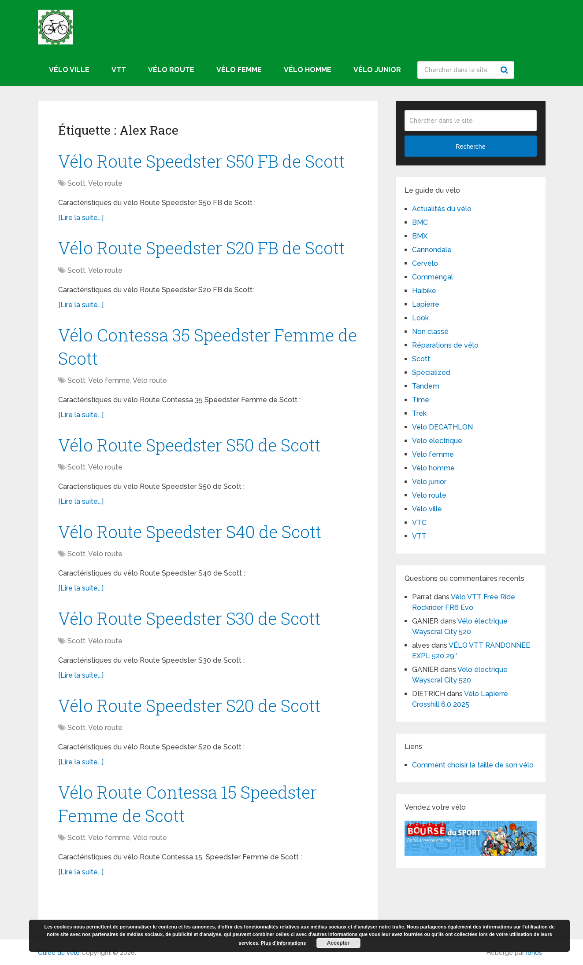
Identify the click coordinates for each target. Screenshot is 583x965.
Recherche (505, 70)
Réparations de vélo (445, 345)
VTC (419, 522)
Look (420, 318)
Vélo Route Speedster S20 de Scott (189, 705)
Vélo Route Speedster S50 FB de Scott (201, 161)
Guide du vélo (59, 952)
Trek (419, 413)
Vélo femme (239, 70)
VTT (118, 70)
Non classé (430, 331)
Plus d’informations (283, 943)
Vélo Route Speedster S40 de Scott (189, 532)
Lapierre (425, 304)
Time (420, 400)
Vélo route (171, 70)
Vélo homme (307, 70)
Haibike (424, 290)
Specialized (431, 372)
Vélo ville (69, 70)
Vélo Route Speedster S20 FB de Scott (201, 248)
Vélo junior (377, 70)
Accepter (338, 943)
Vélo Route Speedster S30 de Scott (189, 618)
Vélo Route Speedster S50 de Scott (189, 445)
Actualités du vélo (442, 209)
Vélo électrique (437, 441)
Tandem (425, 386)
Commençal (432, 277)
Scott (76, 183)
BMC (420, 222)
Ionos (534, 952)
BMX (419, 236)
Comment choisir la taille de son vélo (473, 765)
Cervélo (425, 263)
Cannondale (432, 250)
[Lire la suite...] (81, 217)
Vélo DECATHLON (442, 427)
